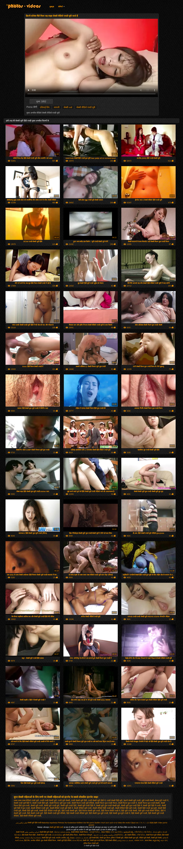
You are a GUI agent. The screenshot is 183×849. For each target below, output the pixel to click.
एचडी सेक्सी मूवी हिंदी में (97, 800)
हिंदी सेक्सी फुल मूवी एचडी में (119, 813)
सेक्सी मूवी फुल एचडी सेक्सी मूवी (108, 805)
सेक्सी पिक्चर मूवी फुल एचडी (60, 803)
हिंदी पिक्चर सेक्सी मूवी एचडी (89, 811)
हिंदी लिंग (27, 840)
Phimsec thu (62, 823)
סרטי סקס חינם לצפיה (109, 823)
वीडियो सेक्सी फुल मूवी (131, 838)
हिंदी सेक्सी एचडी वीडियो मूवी (77, 813)
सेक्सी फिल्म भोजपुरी (85, 835)
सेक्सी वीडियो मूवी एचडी (83, 808)
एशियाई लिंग (45, 107)
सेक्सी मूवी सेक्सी (156, 838)
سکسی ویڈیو (108, 835)
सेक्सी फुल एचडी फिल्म (97, 840)
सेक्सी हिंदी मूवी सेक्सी (46, 832)
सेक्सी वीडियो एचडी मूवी (85, 107)
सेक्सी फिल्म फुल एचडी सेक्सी (149, 803)
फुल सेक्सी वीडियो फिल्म (48, 840)
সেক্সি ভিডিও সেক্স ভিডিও (143, 832)
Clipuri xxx (135, 823)
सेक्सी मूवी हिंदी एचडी (13, 5)
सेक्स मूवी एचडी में (161, 800)
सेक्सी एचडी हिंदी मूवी (40, 803)
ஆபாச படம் (98, 835)
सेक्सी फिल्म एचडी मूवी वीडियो (83, 803)
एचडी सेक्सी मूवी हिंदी (79, 800)
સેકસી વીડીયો (57, 835)
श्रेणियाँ (60, 7)
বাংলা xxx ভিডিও (117, 832)
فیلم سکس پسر (21, 823)
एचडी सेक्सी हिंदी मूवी (115, 800)
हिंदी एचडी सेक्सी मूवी (69, 811)
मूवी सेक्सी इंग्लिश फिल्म (70, 835)
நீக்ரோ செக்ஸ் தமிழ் (62, 832)
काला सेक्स (148, 840)
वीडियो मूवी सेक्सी (144, 838)
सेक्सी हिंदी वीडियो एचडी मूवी (50, 811)
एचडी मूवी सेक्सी (64, 800)
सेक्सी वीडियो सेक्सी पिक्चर (79, 832)
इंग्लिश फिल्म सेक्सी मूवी (91, 843)
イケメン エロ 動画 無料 (148, 823)
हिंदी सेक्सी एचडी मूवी (35, 813)
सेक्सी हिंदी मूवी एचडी (30, 811)
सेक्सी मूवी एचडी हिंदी (68, 805)
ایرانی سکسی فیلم (32, 832)
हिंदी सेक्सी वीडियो (111, 840)
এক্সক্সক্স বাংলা (139, 840)
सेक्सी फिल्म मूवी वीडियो (153, 835)
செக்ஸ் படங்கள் (81, 838)
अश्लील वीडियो (35, 840)
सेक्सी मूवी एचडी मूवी (52, 805)
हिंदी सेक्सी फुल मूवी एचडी (98, 813)
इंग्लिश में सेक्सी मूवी (117, 838)
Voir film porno (88, 823)
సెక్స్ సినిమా (70, 838)
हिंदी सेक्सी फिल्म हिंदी (29, 835)
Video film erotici (124, 823)
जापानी (56, 107)
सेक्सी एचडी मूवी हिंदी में (22, 803)
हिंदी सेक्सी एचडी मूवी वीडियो (54, 813)
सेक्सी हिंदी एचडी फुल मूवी (147, 808)
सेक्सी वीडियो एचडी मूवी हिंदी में (61, 808)
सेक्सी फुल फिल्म (105, 838)
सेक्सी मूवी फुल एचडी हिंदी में (131, 805)
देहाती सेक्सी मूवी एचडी (132, 800)
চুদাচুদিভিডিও (119, 835)
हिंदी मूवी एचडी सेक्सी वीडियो (149, 811)
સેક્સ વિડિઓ (77, 840)
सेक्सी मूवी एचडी (37, 805)
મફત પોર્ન (164, 840)
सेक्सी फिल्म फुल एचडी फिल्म (106, 803)
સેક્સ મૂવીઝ (157, 832)
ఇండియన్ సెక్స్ (128, 832)
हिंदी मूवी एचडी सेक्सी (129, 811)
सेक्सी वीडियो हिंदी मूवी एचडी (126, 808)
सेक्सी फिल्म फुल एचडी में (127, 803)
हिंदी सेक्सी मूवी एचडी (139, 813)
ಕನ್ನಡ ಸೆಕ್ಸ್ (156, 840)
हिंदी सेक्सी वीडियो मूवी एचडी (30, 816)
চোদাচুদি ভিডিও (94, 832)
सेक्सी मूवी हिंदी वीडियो (64, 840)
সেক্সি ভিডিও (140, 835)
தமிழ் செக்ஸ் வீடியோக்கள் (30, 838)
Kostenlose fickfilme (75, 823)
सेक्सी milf (68, 107)
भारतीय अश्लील (61, 838)
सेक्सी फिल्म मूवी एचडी (44, 835)
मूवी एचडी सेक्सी (148, 800)
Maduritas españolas (49, 823)
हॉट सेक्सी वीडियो (130, 835)
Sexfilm (97, 823)
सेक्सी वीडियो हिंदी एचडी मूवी (103, 808)
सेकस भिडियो (105, 832)
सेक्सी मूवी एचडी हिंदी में (86, 805)
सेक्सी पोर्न (86, 840)
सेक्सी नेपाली (20, 832)
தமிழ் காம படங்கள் (125, 840)
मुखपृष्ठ (52, 7)
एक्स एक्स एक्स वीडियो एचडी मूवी (26, 800)
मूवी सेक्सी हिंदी (94, 838)
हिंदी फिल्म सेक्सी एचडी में (110, 811)
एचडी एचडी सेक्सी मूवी (48, 800)
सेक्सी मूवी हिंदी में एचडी (152, 805)
